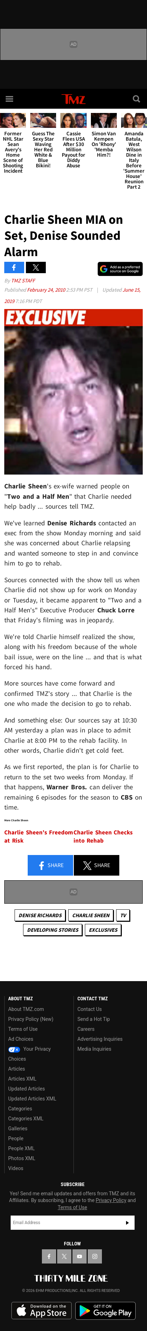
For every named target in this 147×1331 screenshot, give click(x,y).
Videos (15, 1168)
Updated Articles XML (32, 1099)
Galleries (17, 1128)
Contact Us (89, 1009)
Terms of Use (23, 1029)
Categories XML (25, 1118)
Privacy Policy (111, 1200)
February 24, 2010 (46, 289)
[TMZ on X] (64, 1256)
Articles (16, 1069)
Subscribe (127, 1223)
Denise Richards (39, 915)
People (15, 1138)
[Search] (137, 99)
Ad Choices (20, 1039)
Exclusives (103, 929)
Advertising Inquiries (100, 1039)
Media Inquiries (94, 1049)
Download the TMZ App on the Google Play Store (105, 1311)
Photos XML (21, 1158)
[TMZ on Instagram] (95, 1256)
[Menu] (10, 99)
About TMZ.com (26, 1009)
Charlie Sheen (90, 915)
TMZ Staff (23, 280)
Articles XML (22, 1079)
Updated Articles (26, 1089)
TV (123, 915)
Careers (85, 1029)
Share (50, 865)
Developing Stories (52, 929)
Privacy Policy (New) (30, 1019)
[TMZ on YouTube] (79, 1256)
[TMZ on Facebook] (49, 1256)
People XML (21, 1148)
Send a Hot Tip (93, 1019)
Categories (20, 1108)
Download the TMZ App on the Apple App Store (41, 1311)
